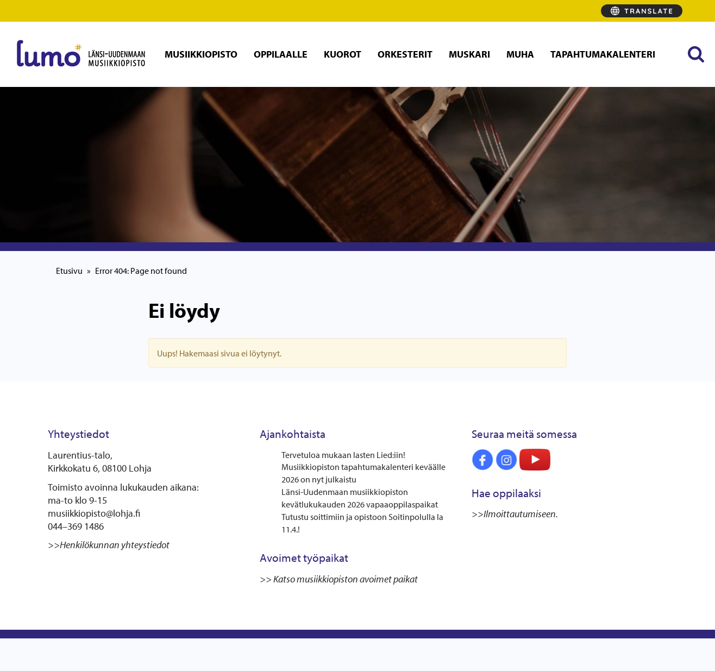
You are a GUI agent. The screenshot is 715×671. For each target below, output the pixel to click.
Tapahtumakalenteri (602, 54)
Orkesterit (405, 54)
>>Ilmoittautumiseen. (516, 513)
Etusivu (69, 270)
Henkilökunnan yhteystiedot (115, 544)
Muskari (469, 54)
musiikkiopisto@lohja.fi (94, 513)
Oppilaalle (281, 54)
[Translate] (641, 10)
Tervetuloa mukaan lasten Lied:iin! (343, 454)
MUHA (520, 54)
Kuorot (342, 54)
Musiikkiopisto (201, 54)
